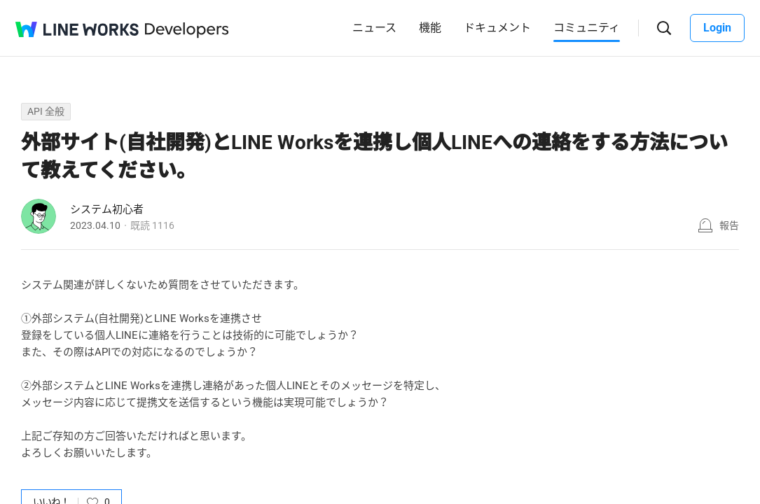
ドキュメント (497, 27)
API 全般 (45, 111)
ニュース (374, 27)
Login (717, 27)
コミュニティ (586, 27)
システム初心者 (107, 209)
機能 (430, 27)
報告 (729, 225)
